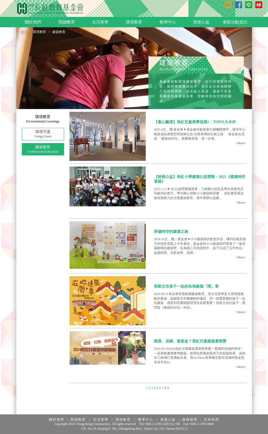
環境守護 (43, 134)
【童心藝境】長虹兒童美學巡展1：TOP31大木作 (195, 122)
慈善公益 (168, 419)
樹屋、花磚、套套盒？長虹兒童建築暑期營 (190, 341)
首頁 (23, 32)
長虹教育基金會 (50, 9)
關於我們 (56, 419)
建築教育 (43, 149)
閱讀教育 (78, 419)
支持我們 (211, 419)
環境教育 (39, 32)
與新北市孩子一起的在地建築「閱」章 (186, 286)
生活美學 (100, 419)
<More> (241, 143)
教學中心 (145, 419)
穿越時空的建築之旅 (171, 232)
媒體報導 (189, 419)
